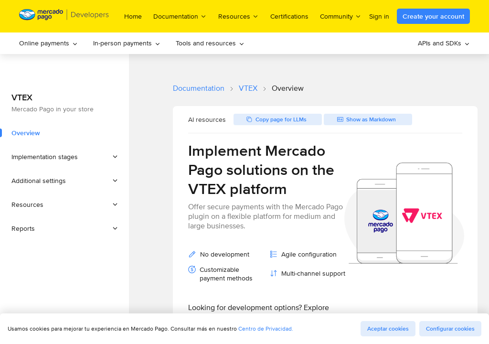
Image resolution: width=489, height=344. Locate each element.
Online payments (48, 43)
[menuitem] (48, 43)
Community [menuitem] (340, 16)
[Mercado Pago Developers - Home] (64, 16)
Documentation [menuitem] (180, 16)
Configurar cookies (450, 328)
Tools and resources (210, 43)
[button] (64, 156)
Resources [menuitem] (238, 16)
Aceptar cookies (388, 328)
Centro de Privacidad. (265, 328)
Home (133, 16)
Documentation (198, 88)
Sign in (379, 16)
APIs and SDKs (444, 43)
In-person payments (126, 43)
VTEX (248, 88)
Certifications (289, 16)
